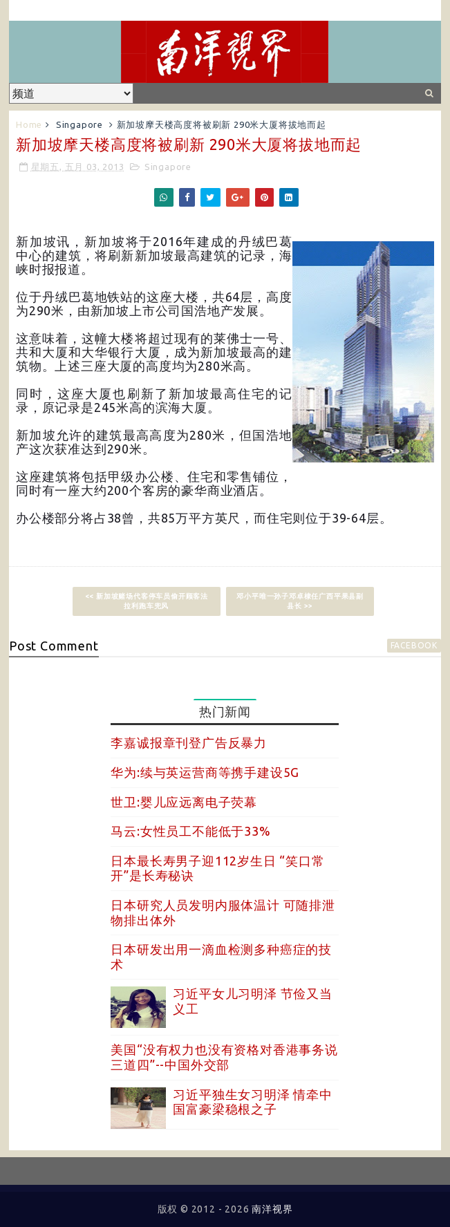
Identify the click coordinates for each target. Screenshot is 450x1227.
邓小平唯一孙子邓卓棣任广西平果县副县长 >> (300, 601)
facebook (414, 645)
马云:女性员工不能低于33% (190, 831)
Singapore (79, 124)
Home (29, 124)
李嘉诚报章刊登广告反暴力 (189, 742)
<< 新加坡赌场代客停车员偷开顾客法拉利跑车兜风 (146, 601)
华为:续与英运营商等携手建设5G (205, 772)
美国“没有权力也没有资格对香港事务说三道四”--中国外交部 (224, 1056)
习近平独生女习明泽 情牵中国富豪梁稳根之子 (252, 1101)
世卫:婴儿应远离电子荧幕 (184, 802)
